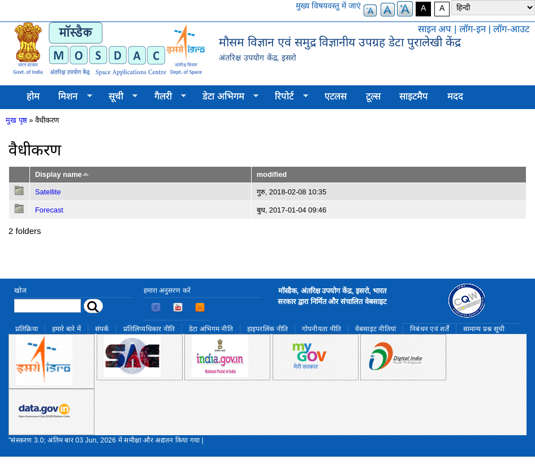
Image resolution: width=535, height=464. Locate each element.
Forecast (49, 210)
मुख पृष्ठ (16, 120)
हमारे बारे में (66, 329)
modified (272, 174)
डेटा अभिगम (225, 96)
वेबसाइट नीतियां (375, 329)
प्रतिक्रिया (26, 329)
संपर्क (102, 329)
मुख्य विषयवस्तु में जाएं (328, 5)
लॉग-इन (472, 29)
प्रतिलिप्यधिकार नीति (149, 329)
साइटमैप (413, 96)
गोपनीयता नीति (321, 329)
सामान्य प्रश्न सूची (484, 329)
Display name (62, 174)
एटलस (336, 96)
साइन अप (435, 29)
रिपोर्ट (287, 96)
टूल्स (373, 96)
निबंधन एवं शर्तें (429, 329)
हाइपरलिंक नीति (267, 329)
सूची (118, 96)
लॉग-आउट (511, 29)
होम (33, 96)
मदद (455, 96)
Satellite (48, 192)
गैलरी (165, 96)
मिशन (70, 96)
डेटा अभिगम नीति (211, 329)
